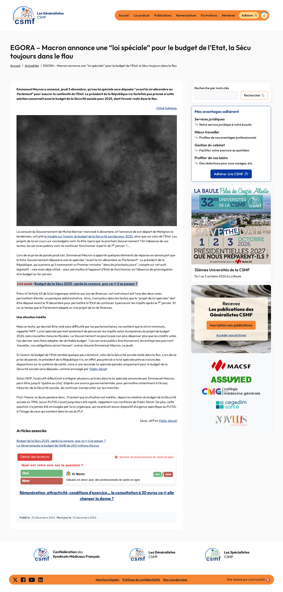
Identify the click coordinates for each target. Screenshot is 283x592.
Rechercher (252, 95)
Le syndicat (142, 15)
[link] (259, 579)
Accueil (124, 15)
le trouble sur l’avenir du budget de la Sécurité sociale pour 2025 (88, 236)
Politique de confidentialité (141, 580)
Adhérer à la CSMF (231, 174)
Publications (162, 15)
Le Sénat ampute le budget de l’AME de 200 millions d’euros (58, 445)
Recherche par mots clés (212, 88)
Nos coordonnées (175, 580)
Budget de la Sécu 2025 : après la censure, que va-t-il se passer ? (85, 283)
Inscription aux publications (231, 325)
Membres (228, 15)
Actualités (32, 66)
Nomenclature (186, 15)
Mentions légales (107, 580)
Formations (209, 15)
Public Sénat (97, 369)
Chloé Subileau (166, 108)
